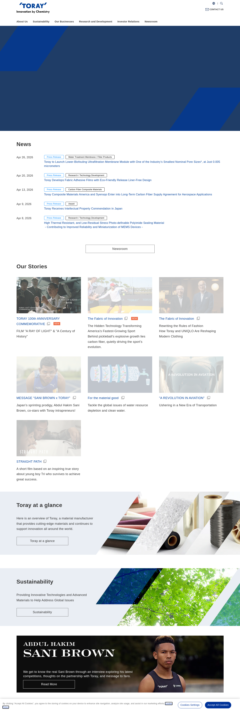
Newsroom (151, 21)
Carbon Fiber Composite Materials (85, 189)
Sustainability (41, 21)
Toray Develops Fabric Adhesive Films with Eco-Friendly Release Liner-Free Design (98, 180)
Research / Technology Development (86, 175)
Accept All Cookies (218, 705)
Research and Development (95, 21)
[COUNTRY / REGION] (214, 3)
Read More (49, 684)
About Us (22, 21)
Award (71, 204)
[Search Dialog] (221, 3)
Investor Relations (128, 21)
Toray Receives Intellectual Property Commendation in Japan (83, 208)
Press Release (54, 157)
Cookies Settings (190, 705)
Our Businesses (64, 21)
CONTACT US (216, 9)
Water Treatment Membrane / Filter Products (90, 157)
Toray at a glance (42, 541)
